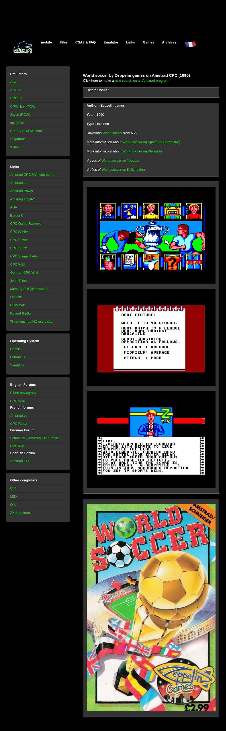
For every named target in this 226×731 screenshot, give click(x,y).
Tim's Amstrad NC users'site (31, 321)
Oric (13, 505)
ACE (13, 82)
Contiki (15, 349)
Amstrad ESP (20, 461)
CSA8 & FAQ (85, 42)
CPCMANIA (19, 232)
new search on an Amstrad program (141, 81)
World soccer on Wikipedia (143, 151)
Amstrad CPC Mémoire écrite (32, 175)
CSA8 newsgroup (23, 393)
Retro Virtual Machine (26, 131)
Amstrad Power (22, 191)
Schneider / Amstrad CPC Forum (35, 438)
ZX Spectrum (20, 513)
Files (64, 42)
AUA (13, 207)
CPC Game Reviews (25, 224)
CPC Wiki (17, 264)
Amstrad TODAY (22, 199)
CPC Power (19, 240)
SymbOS (17, 365)
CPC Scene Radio (24, 256)
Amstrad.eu (18, 183)
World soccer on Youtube (120, 160)
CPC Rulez (18, 248)
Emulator (111, 42)
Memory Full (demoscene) (29, 289)
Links (130, 42)
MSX (14, 496)
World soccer (112, 133)
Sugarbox (17, 139)
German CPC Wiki (24, 272)
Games (148, 42)
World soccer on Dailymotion (123, 170)
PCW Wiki (17, 305)
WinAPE (16, 147)
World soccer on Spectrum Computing (151, 142)
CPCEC (16, 98)
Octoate (16, 297)
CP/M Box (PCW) (23, 106)
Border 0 (16, 215)
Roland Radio (20, 313)
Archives (169, 42)
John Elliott (18, 281)
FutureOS (17, 357)
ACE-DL (16, 90)
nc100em (17, 123)
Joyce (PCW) (20, 115)
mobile (46, 42)
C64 (13, 488)
